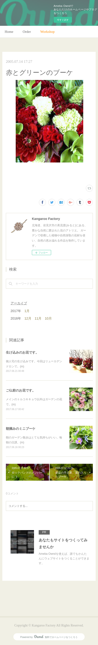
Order (27, 32)
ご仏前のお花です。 (20, 390)
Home (9, 32)
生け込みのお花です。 (22, 352)
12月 (27, 318)
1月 (27, 311)
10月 (48, 318)
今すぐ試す (63, 20)
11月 (38, 318)
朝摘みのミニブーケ (20, 428)
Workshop (47, 32)
